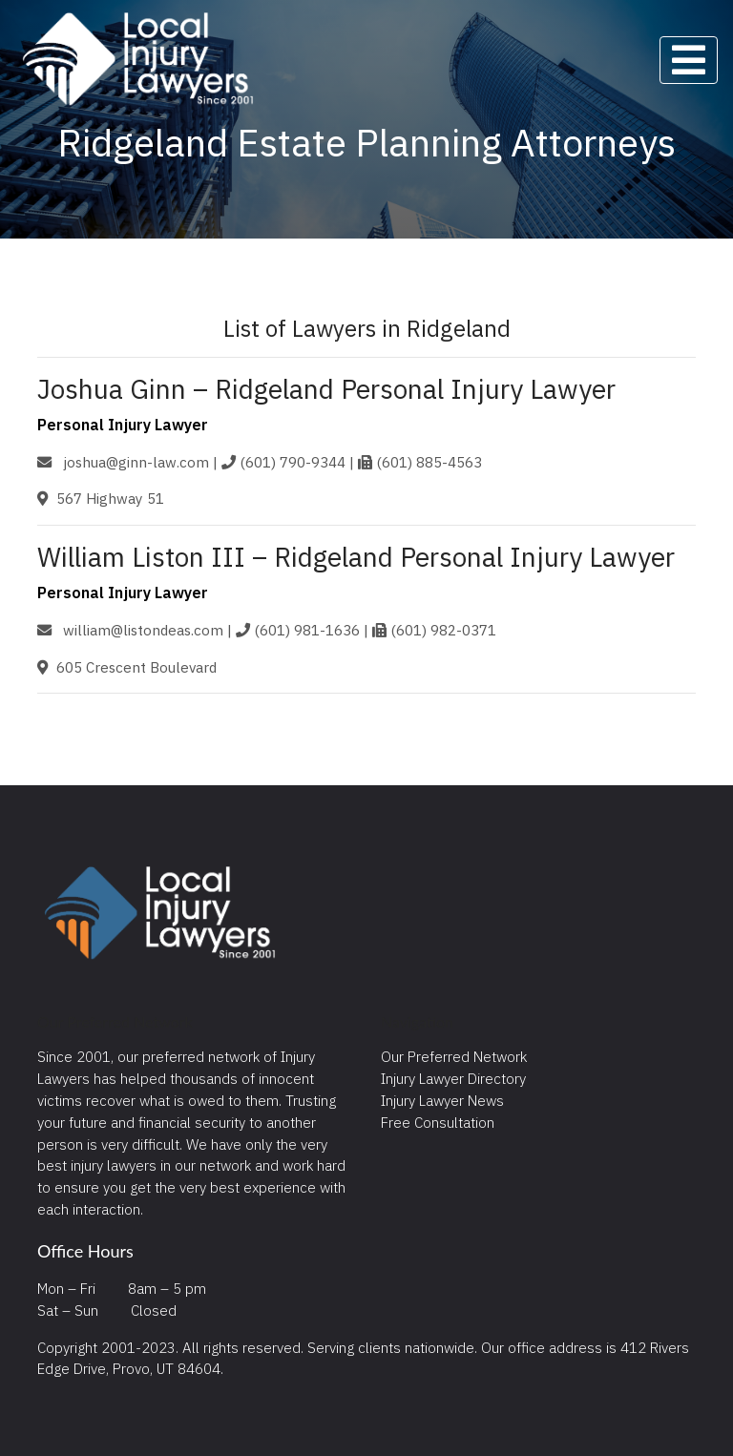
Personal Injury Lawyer (122, 424)
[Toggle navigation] (689, 60)
